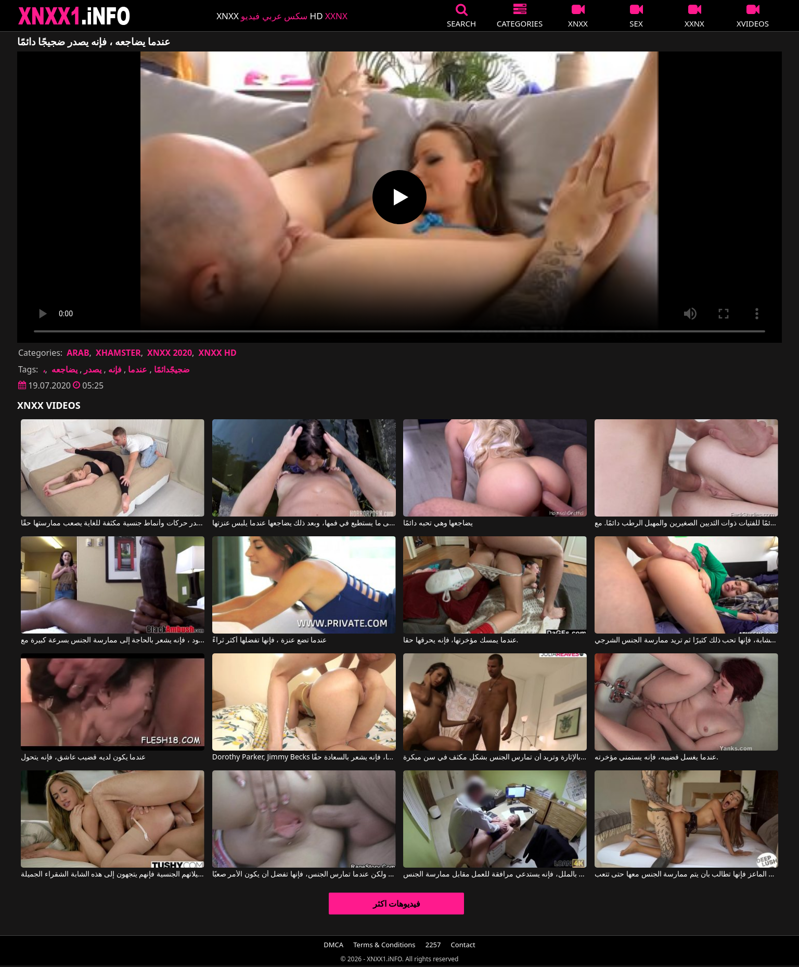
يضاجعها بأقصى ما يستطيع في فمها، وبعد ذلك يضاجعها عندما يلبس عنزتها (304, 523)
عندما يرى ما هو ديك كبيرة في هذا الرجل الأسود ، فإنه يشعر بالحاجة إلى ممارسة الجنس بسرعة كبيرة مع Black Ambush (112, 640)
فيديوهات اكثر (396, 903)
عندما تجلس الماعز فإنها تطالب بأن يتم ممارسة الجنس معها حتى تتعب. (686, 874)
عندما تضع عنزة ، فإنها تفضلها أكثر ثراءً (269, 640)
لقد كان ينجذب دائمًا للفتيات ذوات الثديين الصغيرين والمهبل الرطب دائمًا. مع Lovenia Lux (686, 523)
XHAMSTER (118, 352)
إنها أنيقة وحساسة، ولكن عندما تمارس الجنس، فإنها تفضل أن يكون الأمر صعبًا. (304, 874)
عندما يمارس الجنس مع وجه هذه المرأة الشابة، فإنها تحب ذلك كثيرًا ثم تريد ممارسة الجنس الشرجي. (686, 640)
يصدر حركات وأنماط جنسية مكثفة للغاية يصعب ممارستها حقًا (112, 523)
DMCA (333, 944)
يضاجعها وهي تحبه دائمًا (438, 523)
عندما (137, 369)
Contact (463, 944)
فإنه (115, 369)
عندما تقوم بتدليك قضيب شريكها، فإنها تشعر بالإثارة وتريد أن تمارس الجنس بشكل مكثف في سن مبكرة (495, 757)
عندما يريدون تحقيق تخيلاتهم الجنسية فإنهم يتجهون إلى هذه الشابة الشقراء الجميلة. (112, 874)
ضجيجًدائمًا (172, 369)
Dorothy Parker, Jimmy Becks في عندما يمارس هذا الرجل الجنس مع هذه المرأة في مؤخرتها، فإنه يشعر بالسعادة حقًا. (304, 757)
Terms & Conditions (384, 944)
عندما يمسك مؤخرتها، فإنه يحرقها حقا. (460, 640)
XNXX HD (217, 352)
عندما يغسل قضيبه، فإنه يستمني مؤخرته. (656, 757)
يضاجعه (64, 369)
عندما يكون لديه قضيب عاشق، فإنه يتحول (83, 757)
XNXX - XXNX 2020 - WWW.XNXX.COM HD (74, 16)
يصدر (92, 369)
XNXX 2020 (169, 352)
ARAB (78, 352)
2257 (433, 944)
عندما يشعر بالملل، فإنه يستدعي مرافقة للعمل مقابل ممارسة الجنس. (495, 874)
